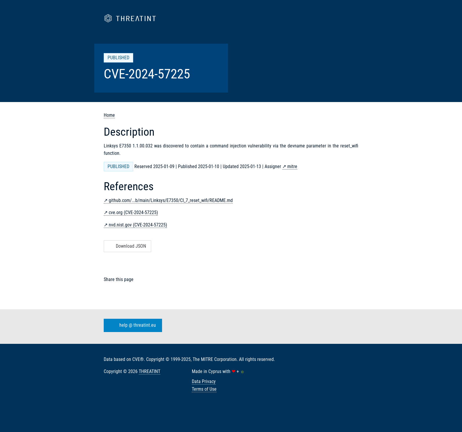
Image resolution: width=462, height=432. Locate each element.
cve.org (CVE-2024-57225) (133, 212)
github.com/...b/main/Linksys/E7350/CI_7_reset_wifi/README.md (171, 200)
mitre (292, 166)
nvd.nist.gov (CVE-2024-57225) (138, 225)
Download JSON (127, 246)
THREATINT (149, 371)
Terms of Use (204, 389)
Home (109, 115)
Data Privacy (204, 381)
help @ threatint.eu (132, 325)
